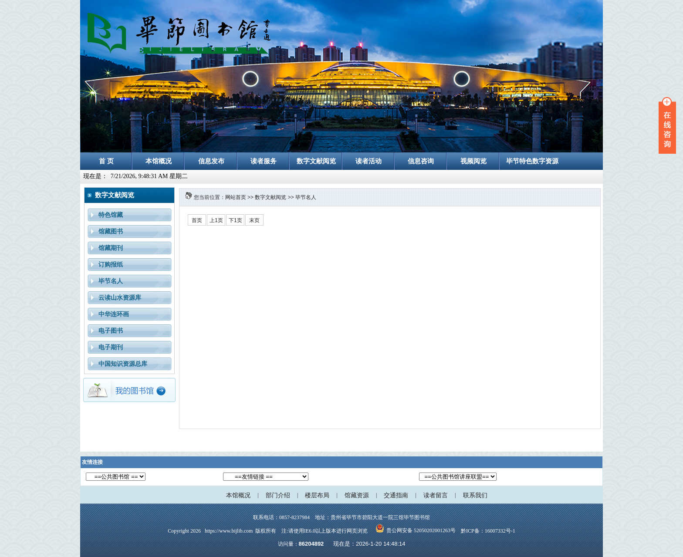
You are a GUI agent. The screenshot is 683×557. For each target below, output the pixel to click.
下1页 (235, 220)
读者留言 (435, 495)
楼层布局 (317, 495)
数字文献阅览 (270, 197)
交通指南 (396, 495)
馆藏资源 (357, 495)
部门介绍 (278, 495)
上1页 (216, 220)
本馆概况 (238, 495)
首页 (197, 220)
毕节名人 (305, 197)
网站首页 (235, 197)
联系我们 (475, 495)
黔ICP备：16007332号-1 (488, 531)
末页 (254, 220)
